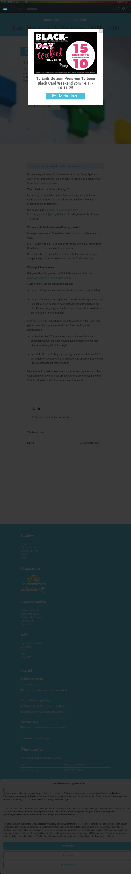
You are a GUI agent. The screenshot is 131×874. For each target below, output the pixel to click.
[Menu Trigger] (5, 8)
